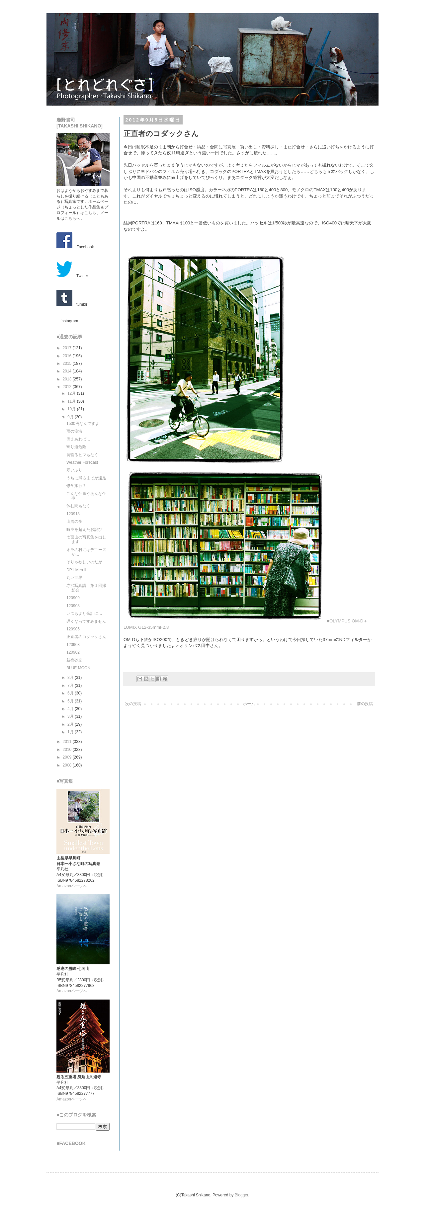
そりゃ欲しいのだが (84, 562)
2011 (68, 741)
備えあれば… (78, 439)
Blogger (241, 1195)
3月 (71, 716)
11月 (72, 401)
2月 (71, 724)
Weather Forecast (82, 462)
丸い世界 (74, 577)
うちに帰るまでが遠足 (86, 478)
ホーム (249, 703)
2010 (68, 749)
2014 (68, 371)
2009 (68, 757)
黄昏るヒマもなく (82, 454)
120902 (73, 652)
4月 (71, 708)
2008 (68, 765)
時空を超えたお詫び (84, 529)
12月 (72, 393)
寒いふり (74, 470)
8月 (71, 677)
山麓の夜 (74, 521)
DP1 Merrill (76, 570)
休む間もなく (78, 506)
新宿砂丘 (74, 660)
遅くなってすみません (86, 621)
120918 (73, 514)
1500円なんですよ (82, 423)
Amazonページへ (71, 886)
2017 (68, 348)
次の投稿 (133, 703)
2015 (68, 363)
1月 (71, 732)
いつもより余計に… (84, 613)
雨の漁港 (74, 431)
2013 (68, 379)
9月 (71, 417)
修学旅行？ (76, 485)
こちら (90, 212)
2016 (68, 356)
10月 (72, 409)
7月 (71, 685)
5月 (71, 701)
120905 (73, 629)
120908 (73, 606)
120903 (73, 644)
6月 (71, 693)
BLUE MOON (78, 668)
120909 (73, 598)
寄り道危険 (76, 446)
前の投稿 (365, 703)
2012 (68, 386)
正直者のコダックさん (86, 636)
